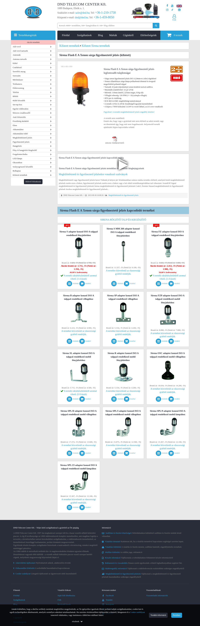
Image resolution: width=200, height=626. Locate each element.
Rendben (176, 615)
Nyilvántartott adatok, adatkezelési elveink (42, 563)
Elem (15, 125)
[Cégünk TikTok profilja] (172, 10)
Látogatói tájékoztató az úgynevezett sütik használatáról (44, 573)
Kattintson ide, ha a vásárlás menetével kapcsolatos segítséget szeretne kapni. (143, 541)
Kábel (15, 63)
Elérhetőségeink (148, 35)
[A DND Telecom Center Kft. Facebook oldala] (167, 6)
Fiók (59, 600)
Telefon (16, 92)
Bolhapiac (17, 171)
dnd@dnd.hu (81, 17)
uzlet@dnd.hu (82, 12)
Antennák (17, 55)
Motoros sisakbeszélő (21, 113)
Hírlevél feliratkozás (33, 182)
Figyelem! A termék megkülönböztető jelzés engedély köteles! (129, 112)
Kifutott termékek (20, 175)
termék (174, 35)
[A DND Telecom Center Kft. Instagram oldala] (167, 10)
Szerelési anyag (19, 71)
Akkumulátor (18, 129)
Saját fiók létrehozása (66, 595)
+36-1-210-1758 (105, 12)
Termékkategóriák (27, 35)
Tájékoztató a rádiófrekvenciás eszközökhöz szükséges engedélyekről (143, 568)
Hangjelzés (17, 146)
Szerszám (16, 76)
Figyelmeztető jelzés (21, 142)
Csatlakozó (17, 67)
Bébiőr (15, 96)
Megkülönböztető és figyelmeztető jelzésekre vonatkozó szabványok (93, 174)
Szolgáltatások (84, 35)
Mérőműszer (18, 80)
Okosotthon (17, 162)
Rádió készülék (19, 100)
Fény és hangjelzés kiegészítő (25, 150)
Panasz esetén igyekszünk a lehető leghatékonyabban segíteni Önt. (142, 563)
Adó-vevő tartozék (20, 51)
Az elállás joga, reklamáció (122, 552)
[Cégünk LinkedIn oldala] (179, 10)
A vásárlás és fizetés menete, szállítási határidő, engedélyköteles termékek (142, 547)
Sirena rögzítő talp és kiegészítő (123, 219)
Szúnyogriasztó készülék (23, 167)
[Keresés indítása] (156, 25)
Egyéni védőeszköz (20, 109)
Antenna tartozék (20, 59)
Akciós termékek (33, 42)
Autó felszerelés (19, 117)
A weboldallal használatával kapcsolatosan (41, 568)
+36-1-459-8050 (104, 17)
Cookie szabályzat (137, 612)
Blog (100, 35)
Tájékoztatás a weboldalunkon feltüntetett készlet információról (137, 557)
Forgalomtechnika (20, 154)
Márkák (113, 35)
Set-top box (17, 104)
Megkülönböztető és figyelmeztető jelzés (123, 195)
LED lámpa (17, 158)
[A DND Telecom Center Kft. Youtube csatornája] (172, 6)
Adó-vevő (17, 46)
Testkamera (17, 84)
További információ (158, 615)
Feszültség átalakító (21, 121)
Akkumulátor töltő (20, 133)
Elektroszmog (18, 88)
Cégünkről (128, 35)
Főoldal (66, 35)
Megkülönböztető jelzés (22, 138)
